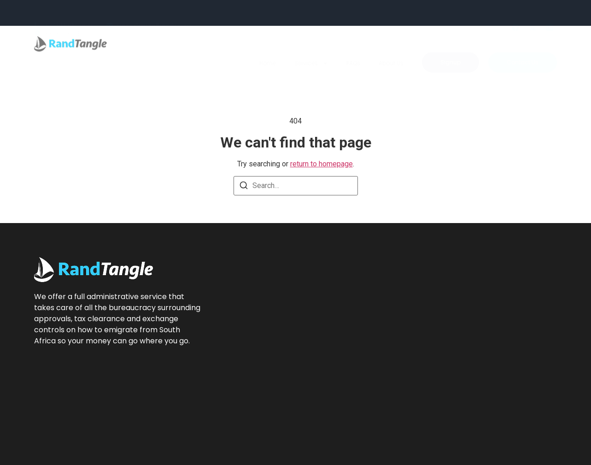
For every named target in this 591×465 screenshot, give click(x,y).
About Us (391, 46)
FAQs (353, 46)
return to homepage (321, 163)
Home (267, 46)
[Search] (244, 187)
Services (311, 46)
